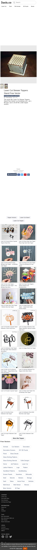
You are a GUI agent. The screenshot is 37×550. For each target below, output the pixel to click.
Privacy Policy (5, 529)
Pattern (25, 467)
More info (15, 97)
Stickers (20, 478)
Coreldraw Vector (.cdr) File (11, 96)
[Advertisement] (18, 26)
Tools (10, 6)
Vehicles (31, 481)
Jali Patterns (14, 464)
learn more (19, 548)
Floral (5, 453)
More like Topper (18, 438)
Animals (5, 446)
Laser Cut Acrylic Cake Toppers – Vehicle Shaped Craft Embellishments (26, 285)
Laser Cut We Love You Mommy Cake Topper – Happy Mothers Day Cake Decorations (9, 371)
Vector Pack (21, 481)
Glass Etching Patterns (10, 457)
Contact (3, 511)
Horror (5, 464)
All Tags (17, 488)
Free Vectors (4, 500)
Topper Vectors (12, 217)
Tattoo (12, 481)
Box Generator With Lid (7, 518)
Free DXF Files (5, 498)
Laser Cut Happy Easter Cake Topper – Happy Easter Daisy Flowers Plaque (26, 307)
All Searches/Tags (6, 502)
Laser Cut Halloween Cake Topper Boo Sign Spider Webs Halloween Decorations (9, 350)
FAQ (2, 509)
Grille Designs (25, 460)
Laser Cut (3, 6)
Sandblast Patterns (9, 471)
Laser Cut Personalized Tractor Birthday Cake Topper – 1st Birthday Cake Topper (9, 264)
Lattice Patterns (8, 467)
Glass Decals (14, 453)
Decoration (26, 446)
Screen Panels (7, 474)
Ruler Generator (5, 521)
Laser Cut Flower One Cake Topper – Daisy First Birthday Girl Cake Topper (27, 264)
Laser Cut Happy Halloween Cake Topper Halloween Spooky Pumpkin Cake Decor (27, 328)
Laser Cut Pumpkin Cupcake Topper (9, 390)
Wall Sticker (17, 485)
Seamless (19, 474)
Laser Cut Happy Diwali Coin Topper (27, 348)
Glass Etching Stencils (10, 460)
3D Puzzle (25, 6)
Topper (18, 169)
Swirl (4, 481)
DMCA (3, 530)
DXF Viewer (4, 520)
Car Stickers (15, 446)
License (3, 527)
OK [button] (25, 548)
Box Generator (5, 516)
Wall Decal (6, 485)
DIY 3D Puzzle (23, 450)
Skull (4, 478)
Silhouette (29, 474)
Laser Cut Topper (19, 220)
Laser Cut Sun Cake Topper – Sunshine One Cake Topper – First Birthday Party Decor (9, 285)
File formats (17, 6)
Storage (29, 478)
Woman (26, 485)
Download (12, 174)
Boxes (32, 6)
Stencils (12, 478)
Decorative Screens (9, 450)
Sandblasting (22, 471)
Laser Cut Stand (24, 217)
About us (3, 507)
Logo (18, 467)
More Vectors (7, 488)
